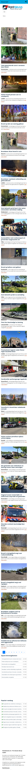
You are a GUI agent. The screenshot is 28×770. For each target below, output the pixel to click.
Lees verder (3, 72)
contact (13, 765)
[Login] (26, 1)
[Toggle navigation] (4, 11)
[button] (3, 35)
